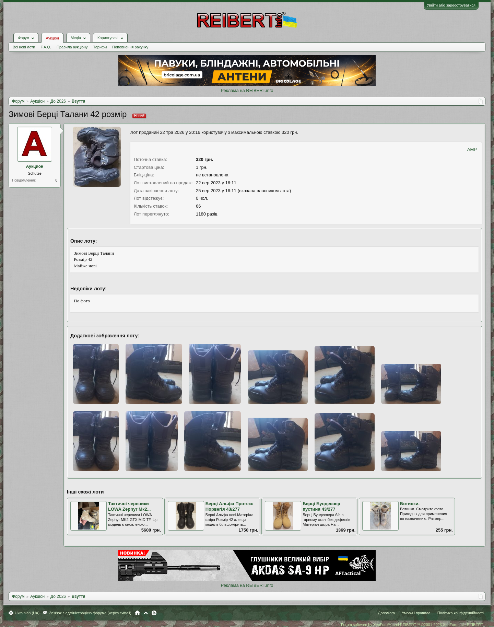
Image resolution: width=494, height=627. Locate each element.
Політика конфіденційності (460, 613)
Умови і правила (416, 613)
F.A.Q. (45, 47)
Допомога (386, 613)
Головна (137, 613)
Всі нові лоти (24, 47)
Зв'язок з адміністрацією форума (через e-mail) (90, 613)
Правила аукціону (72, 47)
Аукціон (52, 38)
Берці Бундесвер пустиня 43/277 (321, 506)
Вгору (145, 613)
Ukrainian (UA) (27, 613)
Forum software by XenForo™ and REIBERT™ (412, 625)
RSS (154, 613)
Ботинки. (410, 503)
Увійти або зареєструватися (451, 5)
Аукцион (35, 166)
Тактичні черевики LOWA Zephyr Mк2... (129, 506)
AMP (472, 149)
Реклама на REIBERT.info (247, 90)
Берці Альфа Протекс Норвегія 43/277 (229, 506)
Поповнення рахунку (130, 47)
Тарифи (100, 47)
